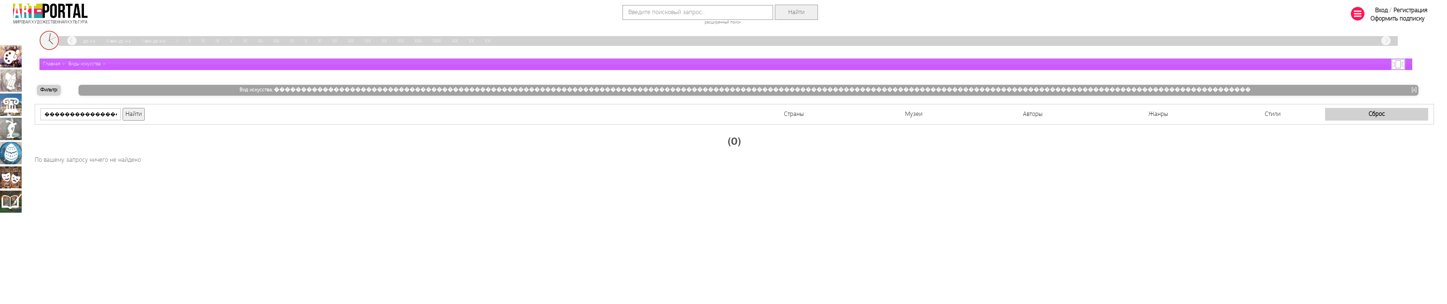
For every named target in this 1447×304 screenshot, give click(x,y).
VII (260, 41)
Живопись (11, 56)
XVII (418, 41)
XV (384, 41)
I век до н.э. (154, 41)
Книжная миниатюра (11, 201)
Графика (11, 80)
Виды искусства (84, 64)
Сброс (1377, 114)
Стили (1273, 114)
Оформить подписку (1397, 19)
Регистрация (1410, 10)
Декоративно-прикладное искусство (11, 153)
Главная (51, 64)
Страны (794, 114)
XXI (488, 41)
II (189, 41)
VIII (276, 41)
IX (292, 41)
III (203, 41)
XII (334, 41)
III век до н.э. (83, 41)
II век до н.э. (119, 41)
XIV (368, 41)
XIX (455, 41)
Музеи (913, 114)
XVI (401, 41)
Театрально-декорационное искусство (11, 177)
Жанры (1158, 114)
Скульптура (11, 129)
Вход (1381, 10)
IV (217, 41)
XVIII (437, 41)
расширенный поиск (723, 22)
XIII (351, 41)
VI (245, 41)
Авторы (1033, 114)
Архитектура (11, 105)
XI (320, 41)
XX (471, 41)
